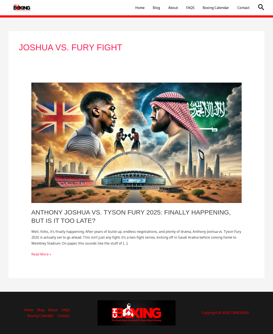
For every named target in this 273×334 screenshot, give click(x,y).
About (178, 7)
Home (147, 7)
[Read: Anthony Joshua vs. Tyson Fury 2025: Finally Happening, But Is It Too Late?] (136, 142)
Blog (162, 7)
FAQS (194, 7)
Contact (244, 7)
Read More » (41, 254)
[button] (261, 7)
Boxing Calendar (218, 7)
